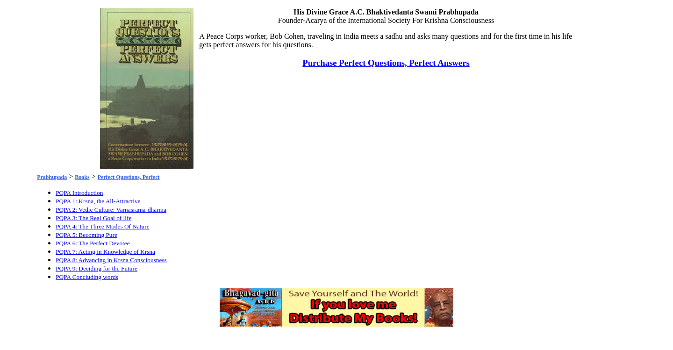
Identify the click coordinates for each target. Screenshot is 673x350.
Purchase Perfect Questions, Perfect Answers (386, 63)
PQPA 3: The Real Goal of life (93, 217)
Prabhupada (52, 177)
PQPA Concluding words (87, 276)
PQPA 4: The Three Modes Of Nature (102, 226)
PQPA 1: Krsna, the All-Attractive (98, 201)
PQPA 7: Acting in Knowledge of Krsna (105, 251)
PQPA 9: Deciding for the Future (96, 268)
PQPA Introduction (79, 192)
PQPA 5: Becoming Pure (86, 234)
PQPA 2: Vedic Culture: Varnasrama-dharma (111, 209)
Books (82, 177)
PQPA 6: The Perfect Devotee (92, 243)
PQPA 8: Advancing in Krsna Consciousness (111, 260)
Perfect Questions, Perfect (129, 177)
